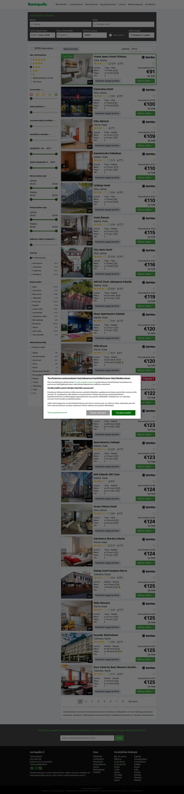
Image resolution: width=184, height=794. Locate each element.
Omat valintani (98, 412)
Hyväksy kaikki (123, 412)
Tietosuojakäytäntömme (57, 412)
